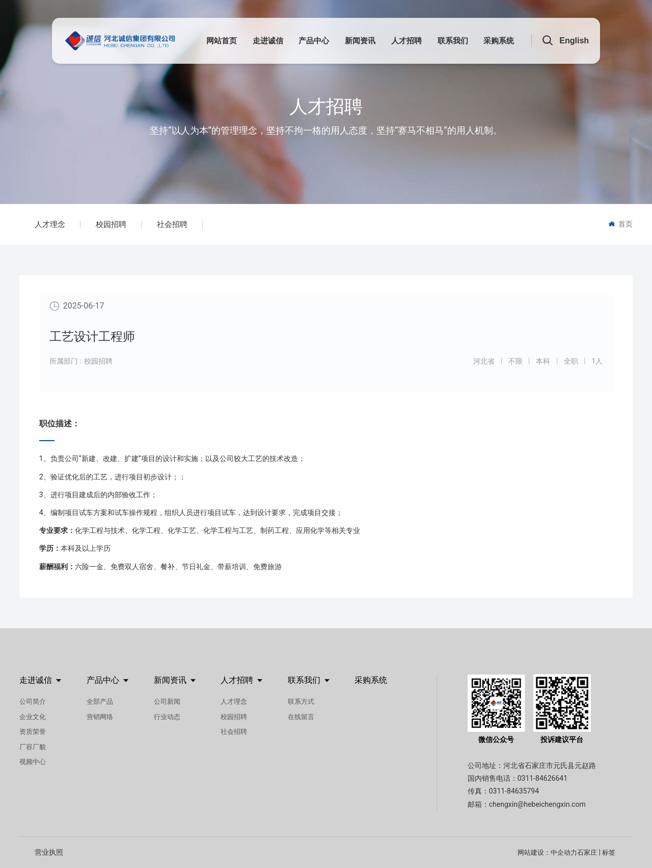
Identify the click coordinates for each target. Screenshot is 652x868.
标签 (608, 852)
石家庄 (587, 852)
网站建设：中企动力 (547, 852)
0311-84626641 (542, 778)
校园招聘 (111, 224)
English (574, 40)
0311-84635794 (514, 791)
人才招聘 (326, 106)
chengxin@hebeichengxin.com (537, 804)
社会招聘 (172, 224)
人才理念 (50, 224)
